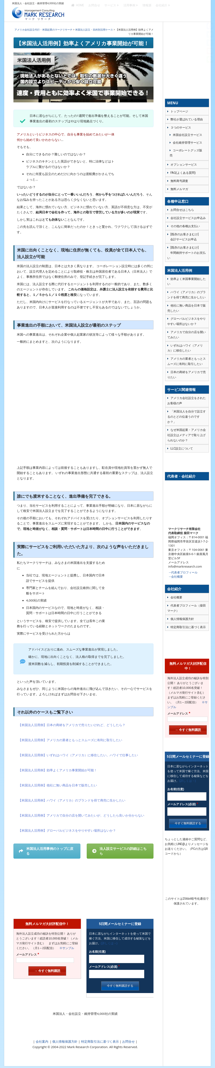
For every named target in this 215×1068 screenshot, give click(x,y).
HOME (77, 11)
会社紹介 (161, 11)
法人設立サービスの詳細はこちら (119, 851)
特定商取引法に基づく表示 (99, 1041)
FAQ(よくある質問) (183, 172)
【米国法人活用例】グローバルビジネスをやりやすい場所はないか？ (67, 830)
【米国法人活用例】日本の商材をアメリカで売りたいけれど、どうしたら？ (71, 725)
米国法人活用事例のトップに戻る (46, 851)
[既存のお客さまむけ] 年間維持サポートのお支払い (186, 253)
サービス (110, 11)
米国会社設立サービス (187, 135)
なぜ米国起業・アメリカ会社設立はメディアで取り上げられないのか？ (186, 435)
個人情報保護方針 (65, 1041)
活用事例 (129, 11)
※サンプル (65, 948)
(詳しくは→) (109, 943)
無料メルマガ (179, 189)
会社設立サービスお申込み (188, 218)
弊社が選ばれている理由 (186, 119)
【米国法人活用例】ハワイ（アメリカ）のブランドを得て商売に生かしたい (71, 800)
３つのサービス (180, 127)
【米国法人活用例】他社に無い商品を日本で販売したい (57, 785)
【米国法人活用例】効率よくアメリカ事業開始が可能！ (57, 770)
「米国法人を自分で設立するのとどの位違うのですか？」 (186, 417)
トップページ (179, 111)
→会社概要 (175, 576)
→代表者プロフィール (183, 572)
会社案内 (42, 1041)
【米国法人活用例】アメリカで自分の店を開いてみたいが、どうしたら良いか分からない (81, 815)
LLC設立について (181, 448)
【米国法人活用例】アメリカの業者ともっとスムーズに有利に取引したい (70, 740)
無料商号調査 (179, 181)
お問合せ (94, 11)
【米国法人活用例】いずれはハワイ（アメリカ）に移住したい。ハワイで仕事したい (78, 755)
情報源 (147, 11)
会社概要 (176, 597)
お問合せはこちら (182, 209)
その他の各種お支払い (185, 226)
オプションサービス (183, 164)
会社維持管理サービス (187, 142)
